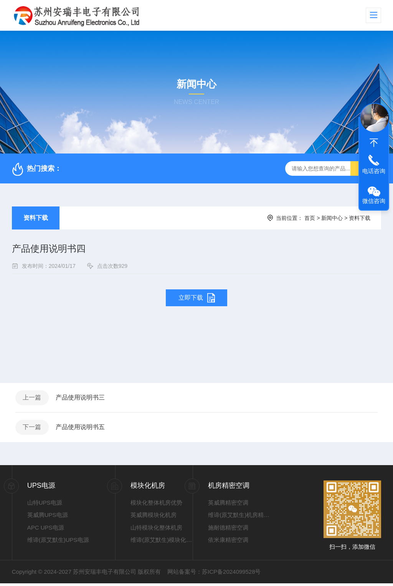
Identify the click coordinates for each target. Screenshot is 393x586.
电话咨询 (373, 171)
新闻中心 (332, 218)
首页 (309, 218)
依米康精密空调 (228, 543)
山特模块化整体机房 (156, 530)
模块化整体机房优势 (156, 505)
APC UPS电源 (45, 530)
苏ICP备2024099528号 (231, 574)
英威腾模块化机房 (153, 518)
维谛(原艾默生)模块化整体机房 (161, 543)
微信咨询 (373, 201)
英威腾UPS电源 (47, 518)
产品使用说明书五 (82, 429)
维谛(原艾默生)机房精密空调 (239, 518)
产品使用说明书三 (82, 398)
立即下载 (190, 297)
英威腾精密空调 (228, 505)
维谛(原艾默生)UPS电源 (58, 543)
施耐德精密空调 (228, 530)
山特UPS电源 (44, 505)
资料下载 (35, 218)
